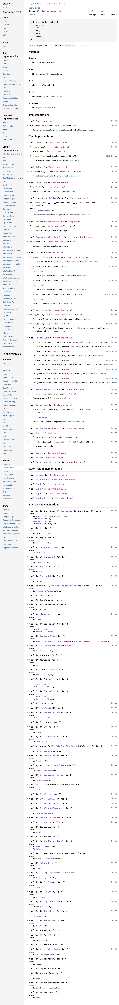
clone (36, 147)
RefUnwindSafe (44, 479)
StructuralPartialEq (48, 462)
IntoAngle (49, 736)
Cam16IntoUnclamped (67, 585)
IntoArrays (40, 552)
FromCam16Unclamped (44, 591)
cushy (31, 8)
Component (74, 221)
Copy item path (60, 11)
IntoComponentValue (51, 775)
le (34, 360)
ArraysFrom (50, 547)
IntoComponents (42, 651)
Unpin (39, 493)
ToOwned (44, 863)
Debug (39, 167)
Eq (37, 457)
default (37, 187)
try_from (38, 442)
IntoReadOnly (47, 798)
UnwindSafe (42, 498)
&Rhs (56, 324)
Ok (101, 409)
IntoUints (40, 916)
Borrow (43, 566)
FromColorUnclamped (44, 770)
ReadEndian (47, 846)
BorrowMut (45, 576)
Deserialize (49, 198)
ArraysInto (50, 556)
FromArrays (40, 562)
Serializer (43, 417)
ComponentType (48, 636)
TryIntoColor (51, 901)
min (35, 280)
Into (59, 641)
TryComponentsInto (55, 872)
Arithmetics (54, 516)
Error (39, 205)
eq (34, 315)
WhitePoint (42, 519)
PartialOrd (42, 337)
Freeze (40, 475)
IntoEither (46, 794)
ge (34, 378)
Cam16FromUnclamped (44, 751)
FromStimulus (51, 712)
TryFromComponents (44, 878)
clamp (36, 294)
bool (79, 315)
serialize (38, 409)
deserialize (39, 202)
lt (34, 351)
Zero (44, 516)
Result (80, 171)
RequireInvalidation (48, 389)
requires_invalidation (45, 394)
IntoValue (45, 817)
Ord (38, 252)
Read (38, 846)
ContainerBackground (80, 237)
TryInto (48, 891)
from (35, 226)
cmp (35, 257)
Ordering (83, 257)
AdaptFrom (40, 524)
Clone (39, 142)
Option (65, 125)
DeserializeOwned (50, 949)
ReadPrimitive (52, 841)
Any (42, 528)
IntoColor (49, 755)
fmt (35, 171)
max (35, 266)
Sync (38, 488)
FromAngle (45, 708)
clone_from (39, 156)
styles (37, 8)
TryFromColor (41, 907)
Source (32, 14)
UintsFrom (49, 911)
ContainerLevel (45, 121)
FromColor (40, 761)
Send (38, 484)
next (47, 125)
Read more (61, 151)
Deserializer (44, 211)
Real (38, 516)
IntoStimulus (41, 718)
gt (34, 369)
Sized (41, 271)
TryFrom (40, 428)
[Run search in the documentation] (73, 4)
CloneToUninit (48, 614)
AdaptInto (66, 511)
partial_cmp (39, 342)
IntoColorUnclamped (55, 765)
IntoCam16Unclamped (67, 746)
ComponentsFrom (53, 645)
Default (40, 182)
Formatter (61, 171)
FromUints (40, 926)
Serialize (41, 405)
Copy (38, 453)
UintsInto (49, 920)
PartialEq (41, 310)
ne (34, 324)
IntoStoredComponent (52, 808)
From (38, 221)
